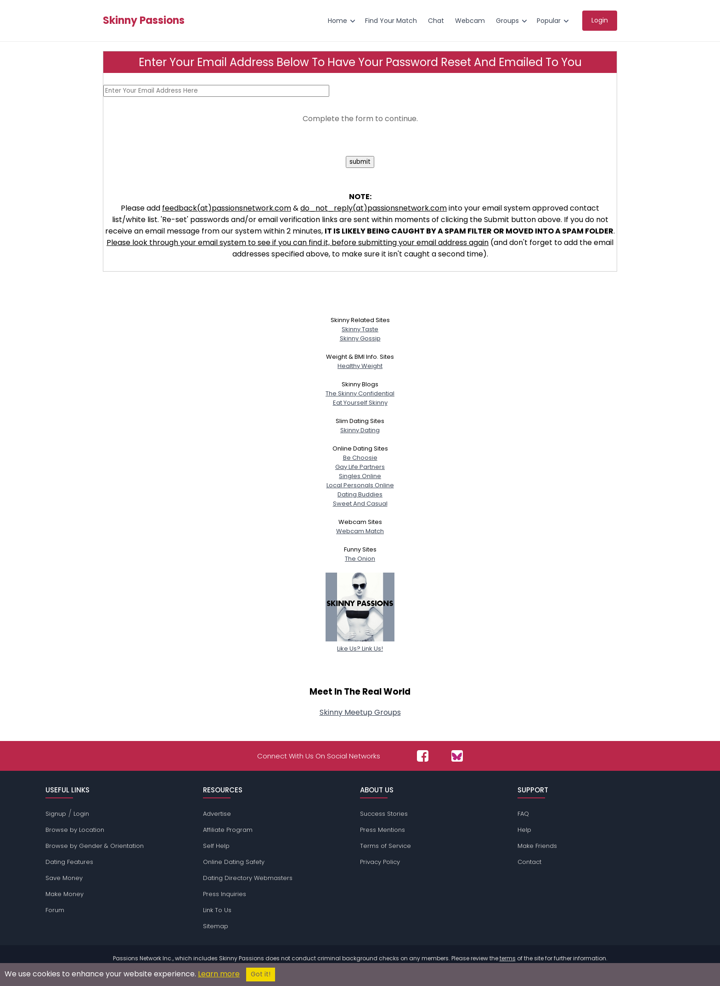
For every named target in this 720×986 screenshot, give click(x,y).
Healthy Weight (360, 366)
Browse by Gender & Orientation (94, 845)
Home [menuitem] (337, 20)
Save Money (64, 878)
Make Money (64, 894)
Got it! (260, 974)
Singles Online (360, 476)
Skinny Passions (144, 20)
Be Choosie (360, 457)
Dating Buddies (360, 494)
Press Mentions (382, 829)
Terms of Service (385, 845)
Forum (54, 910)
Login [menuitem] (599, 20)
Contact (529, 862)
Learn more (219, 974)
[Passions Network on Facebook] (422, 756)
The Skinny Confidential (360, 393)
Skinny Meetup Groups (360, 712)
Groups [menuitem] (507, 20)
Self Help (216, 845)
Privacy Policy (380, 862)
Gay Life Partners (360, 466)
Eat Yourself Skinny (360, 402)
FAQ (523, 813)
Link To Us (217, 910)
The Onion (360, 558)
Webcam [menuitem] (470, 20)
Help (524, 829)
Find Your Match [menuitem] (391, 20)
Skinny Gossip (360, 338)
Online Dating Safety (233, 862)
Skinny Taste (360, 329)
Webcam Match (360, 531)
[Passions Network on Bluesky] (457, 756)
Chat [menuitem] (436, 20)
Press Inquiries (224, 894)
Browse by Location (74, 829)
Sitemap (215, 926)
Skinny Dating (360, 430)
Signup (55, 813)
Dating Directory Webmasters (247, 878)
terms (508, 958)
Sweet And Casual (360, 503)
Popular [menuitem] (549, 20)
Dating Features (69, 862)
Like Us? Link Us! (360, 644)
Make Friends (537, 845)
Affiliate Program (228, 829)
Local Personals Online (360, 485)
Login (81, 813)
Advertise (217, 813)
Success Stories (384, 813)
